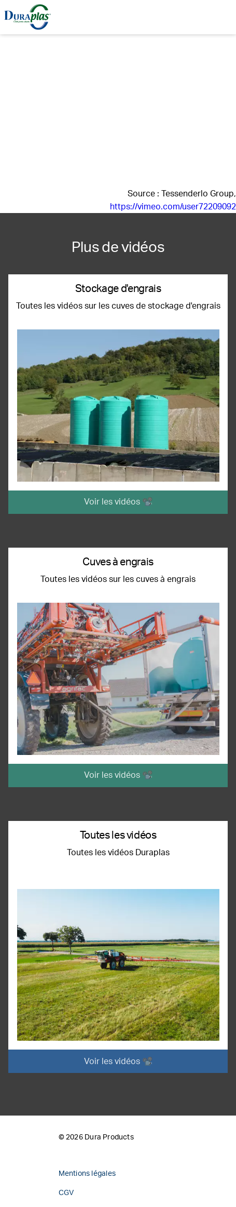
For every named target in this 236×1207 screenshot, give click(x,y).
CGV (66, 1193)
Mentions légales (87, 1173)
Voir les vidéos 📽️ (118, 502)
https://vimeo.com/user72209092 (173, 207)
